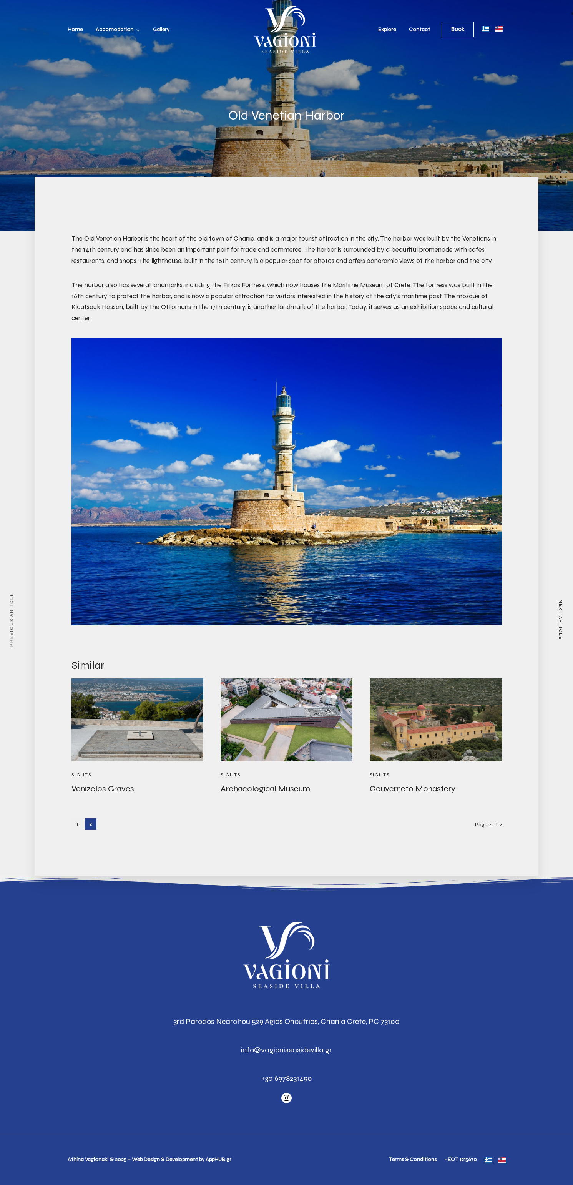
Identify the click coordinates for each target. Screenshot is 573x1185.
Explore (387, 29)
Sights (81, 775)
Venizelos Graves (102, 789)
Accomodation (114, 29)
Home (75, 29)
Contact (419, 29)
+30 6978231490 (286, 1078)
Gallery (161, 29)
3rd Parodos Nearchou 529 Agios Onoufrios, (246, 1021)
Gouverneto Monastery (412, 789)
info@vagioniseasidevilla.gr (286, 1050)
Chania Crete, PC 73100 (360, 1021)
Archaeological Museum (265, 789)
